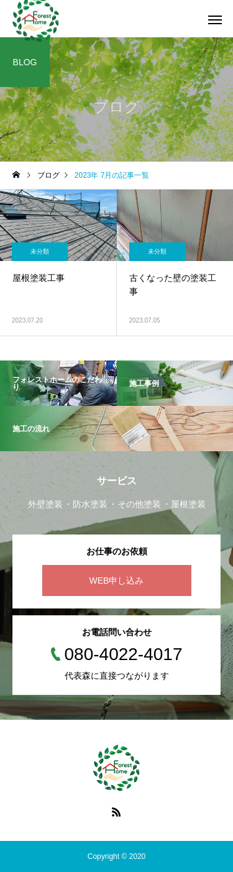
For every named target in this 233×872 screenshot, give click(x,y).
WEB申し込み (116, 580)
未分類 (39, 251)
